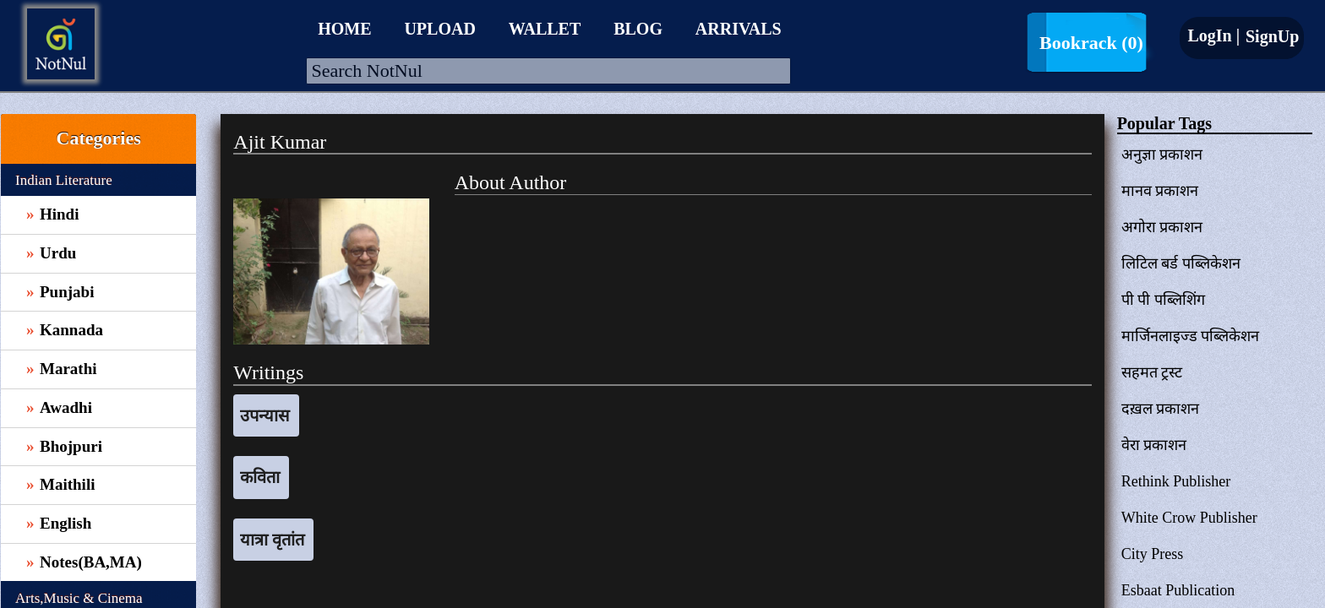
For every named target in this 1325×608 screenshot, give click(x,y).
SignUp (1270, 36)
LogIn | (1213, 35)
